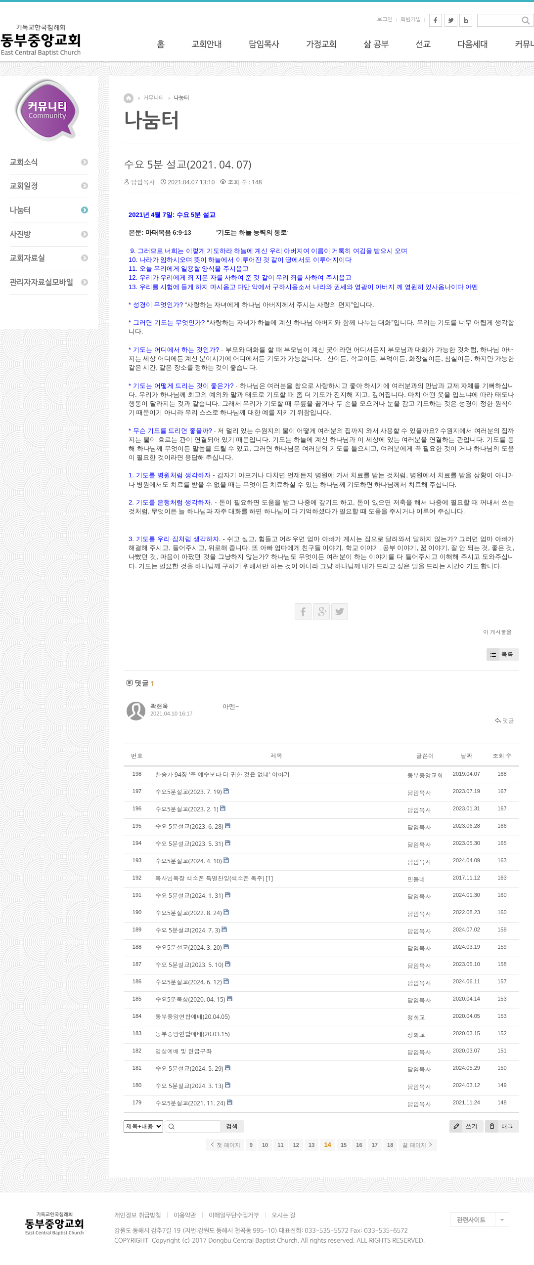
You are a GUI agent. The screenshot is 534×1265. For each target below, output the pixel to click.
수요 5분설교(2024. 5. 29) (189, 1068)
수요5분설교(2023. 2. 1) (187, 809)
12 (296, 1145)
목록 (500, 654)
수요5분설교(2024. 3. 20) (188, 947)
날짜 (466, 756)
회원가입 (410, 19)
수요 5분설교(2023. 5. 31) (189, 844)
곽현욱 (159, 706)
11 (280, 1145)
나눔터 (181, 98)
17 (375, 1145)
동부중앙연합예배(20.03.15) (192, 1034)
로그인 (385, 19)
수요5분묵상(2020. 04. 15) (190, 999)
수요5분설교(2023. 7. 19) (188, 792)
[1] (269, 878)
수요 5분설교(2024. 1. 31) (189, 895)
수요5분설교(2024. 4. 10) (188, 861)
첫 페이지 (225, 1145)
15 (344, 1145)
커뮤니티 (153, 98)
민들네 (416, 879)
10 (265, 1145)
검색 (232, 1126)
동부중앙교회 (425, 775)
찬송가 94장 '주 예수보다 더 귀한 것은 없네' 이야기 (222, 774)
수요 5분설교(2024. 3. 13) (189, 1086)
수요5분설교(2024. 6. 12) (188, 982)
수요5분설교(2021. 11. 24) (190, 1103)
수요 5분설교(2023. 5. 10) (189, 965)
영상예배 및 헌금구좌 (183, 1051)
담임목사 (143, 182)
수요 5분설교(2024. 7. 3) (187, 930)
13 (311, 1145)
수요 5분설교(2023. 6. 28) (189, 826)
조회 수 (502, 756)
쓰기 (463, 1126)
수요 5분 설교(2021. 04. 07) (187, 164)
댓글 (504, 721)
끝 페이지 (417, 1145)
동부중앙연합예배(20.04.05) (192, 1016)
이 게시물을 (497, 631)
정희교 (416, 1017)
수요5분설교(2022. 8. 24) (188, 913)
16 (359, 1145)
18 (390, 1145)
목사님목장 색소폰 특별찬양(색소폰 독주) (209, 878)
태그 (499, 1126)
